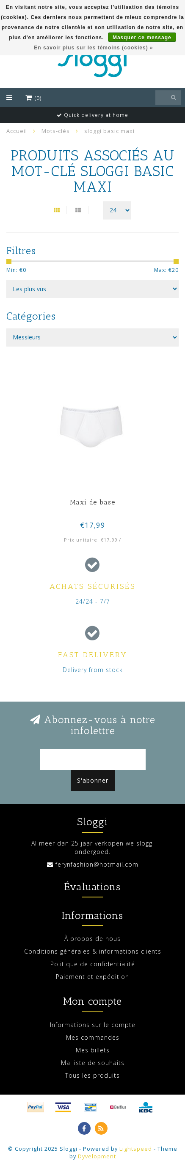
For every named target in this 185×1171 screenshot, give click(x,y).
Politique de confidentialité (92, 964)
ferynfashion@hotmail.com (96, 864)
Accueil (16, 131)
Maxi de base (92, 502)
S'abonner (92, 780)
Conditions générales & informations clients (92, 951)
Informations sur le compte (92, 1025)
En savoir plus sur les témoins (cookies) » (93, 48)
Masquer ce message (142, 38)
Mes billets (93, 1050)
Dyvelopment (97, 1156)
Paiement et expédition (92, 977)
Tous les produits (92, 1075)
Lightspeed (135, 1148)
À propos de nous (92, 939)
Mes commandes (92, 1037)
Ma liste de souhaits (92, 1063)
